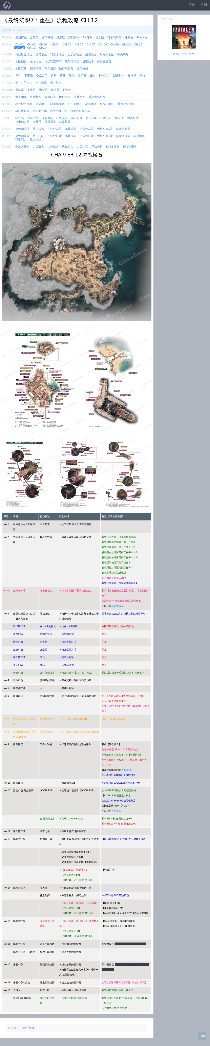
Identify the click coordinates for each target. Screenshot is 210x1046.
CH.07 (91, 44)
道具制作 (21, 96)
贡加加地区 (75, 54)
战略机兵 (64, 121)
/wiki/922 (117, 605)
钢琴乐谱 (35, 68)
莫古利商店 (114, 37)
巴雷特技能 (87, 135)
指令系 (43, 89)
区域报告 (35, 61)
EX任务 (87, 37)
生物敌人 (53, 146)
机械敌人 (67, 146)
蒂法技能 (38, 135)
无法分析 (97, 146)
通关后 (129, 37)
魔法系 (19, 89)
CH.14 (43, 47)
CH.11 (138, 44)
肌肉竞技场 (40, 111)
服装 (92, 75)
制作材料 (118, 75)
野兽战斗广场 (58, 111)
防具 (62, 75)
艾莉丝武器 (54, 128)
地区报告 (21, 61)
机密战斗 (88, 61)
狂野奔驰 (62, 118)
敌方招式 (35, 139)
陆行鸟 (144, 75)
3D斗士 (119, 118)
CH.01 (19, 44)
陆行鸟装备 (66, 68)
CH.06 (79, 44)
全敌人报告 (22, 146)
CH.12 (19, 47)
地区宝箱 (21, 68)
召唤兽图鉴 (130, 146)
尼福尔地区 (107, 54)
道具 (18, 75)
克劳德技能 (22, 135)
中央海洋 (123, 54)
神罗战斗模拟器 (80, 111)
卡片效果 (41, 82)
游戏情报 (21, 37)
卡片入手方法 (23, 82)
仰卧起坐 (76, 118)
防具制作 (35, 96)
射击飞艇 (91, 118)
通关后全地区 (125, 104)
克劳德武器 (22, 128)
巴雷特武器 (87, 128)
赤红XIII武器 (105, 128)
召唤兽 (67, 89)
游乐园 (100, 37)
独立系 (55, 89)
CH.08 (102, 44)
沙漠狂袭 (133, 118)
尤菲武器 (70, 128)
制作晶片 (104, 75)
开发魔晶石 (104, 61)
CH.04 (55, 44)
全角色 (34, 37)
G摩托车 (105, 118)
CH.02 (31, 44)
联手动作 (139, 135)
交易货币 (41, 75)
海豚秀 (37, 121)
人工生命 (82, 146)
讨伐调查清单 (53, 61)
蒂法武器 (38, 128)
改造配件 (79, 96)
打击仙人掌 (22, 121)
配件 (71, 75)
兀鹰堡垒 (50, 121)
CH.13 (31, 47)
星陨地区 (91, 54)
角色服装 (50, 68)
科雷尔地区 (57, 54)
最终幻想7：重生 (184, 54)
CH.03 (43, 44)
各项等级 (47, 37)
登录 (192, 5)
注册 (204, 5)
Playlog (142, 37)
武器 (53, 75)
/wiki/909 (126, 769)
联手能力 (21, 139)
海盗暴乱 (47, 118)
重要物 (28, 75)
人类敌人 (38, 146)
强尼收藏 (82, 68)
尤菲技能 (70, 135)
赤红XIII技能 (105, 135)
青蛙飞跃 (32, 118)
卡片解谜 (56, 82)
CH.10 (126, 44)
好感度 (60, 37)
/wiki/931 (116, 810)
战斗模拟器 (72, 61)
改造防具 (50, 96)
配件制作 (64, 96)
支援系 (31, 89)
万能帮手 (74, 37)
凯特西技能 (123, 135)
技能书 (132, 75)
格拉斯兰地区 (23, 54)
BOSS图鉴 (112, 146)
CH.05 (67, 44)
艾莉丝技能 (54, 135)
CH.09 (114, 44)
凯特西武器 (123, 128)
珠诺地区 (41, 54)
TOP (202, 1036)
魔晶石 (82, 75)
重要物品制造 (96, 96)
